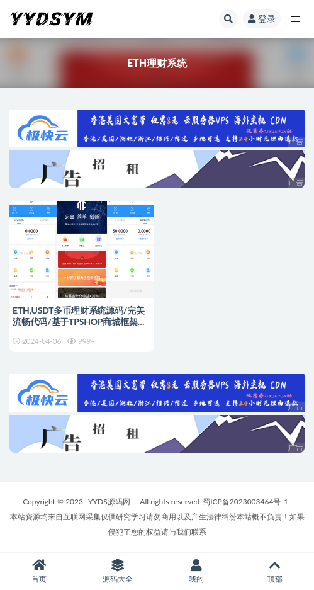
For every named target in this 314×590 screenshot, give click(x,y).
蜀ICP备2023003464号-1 (245, 501)
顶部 (274, 571)
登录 (262, 18)
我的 (196, 571)
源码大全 (118, 571)
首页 (39, 571)
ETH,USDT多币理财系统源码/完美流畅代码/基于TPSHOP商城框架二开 (79, 321)
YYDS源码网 (109, 501)
